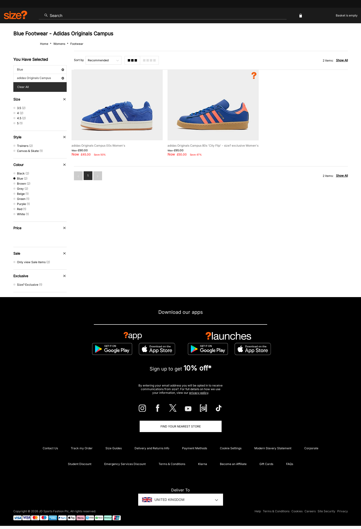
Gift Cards (266, 464)
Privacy (342, 511)
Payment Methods (194, 448)
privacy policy (198, 393)
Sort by (79, 60)
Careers (310, 511)
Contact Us (50, 448)
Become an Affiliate (233, 464)
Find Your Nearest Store (180, 426)
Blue (40, 69)
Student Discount (79, 464)
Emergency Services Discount (125, 464)
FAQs (289, 464)
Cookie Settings (230, 448)
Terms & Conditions (172, 464)
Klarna (202, 464)
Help (258, 511)
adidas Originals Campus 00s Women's (98, 145)
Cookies (297, 511)
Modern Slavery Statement (272, 448)
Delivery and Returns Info (152, 448)
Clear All (23, 87)
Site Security (326, 511)
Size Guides (113, 448)
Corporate (311, 448)
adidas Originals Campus (40, 78)
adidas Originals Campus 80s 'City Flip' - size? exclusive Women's (213, 145)
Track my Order (82, 448)
